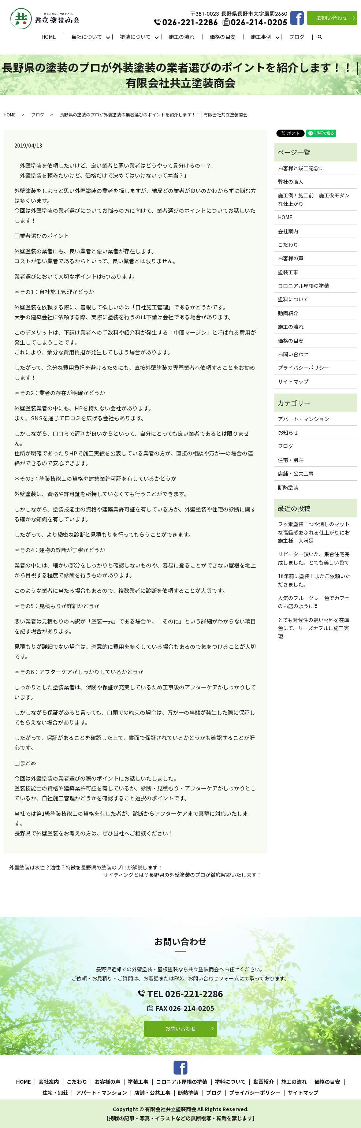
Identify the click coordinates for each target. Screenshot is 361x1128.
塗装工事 (288, 272)
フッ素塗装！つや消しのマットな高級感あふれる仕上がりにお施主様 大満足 (314, 532)
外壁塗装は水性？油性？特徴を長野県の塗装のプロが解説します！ (86, 867)
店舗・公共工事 (296, 473)
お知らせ (288, 432)
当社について (86, 36)
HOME (48, 36)
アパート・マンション (303, 418)
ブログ (297, 36)
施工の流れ (181, 36)
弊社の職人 (291, 181)
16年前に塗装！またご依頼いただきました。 (314, 580)
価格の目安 (222, 36)
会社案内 (288, 231)
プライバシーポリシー (303, 367)
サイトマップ (293, 381)
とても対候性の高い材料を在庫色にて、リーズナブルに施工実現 (313, 628)
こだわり (288, 244)
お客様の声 (291, 258)
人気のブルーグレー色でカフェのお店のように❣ (314, 602)
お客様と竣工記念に (301, 168)
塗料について (293, 299)
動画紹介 (288, 313)
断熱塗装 (288, 487)
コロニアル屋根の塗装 (303, 285)
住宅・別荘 (291, 460)
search (324, 37)
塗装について (135, 36)
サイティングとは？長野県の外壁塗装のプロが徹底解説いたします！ (182, 874)
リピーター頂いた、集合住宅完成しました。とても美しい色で (314, 558)
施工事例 (261, 36)
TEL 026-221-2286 (185, 993)
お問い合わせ (332, 17)
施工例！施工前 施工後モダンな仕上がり (314, 199)
